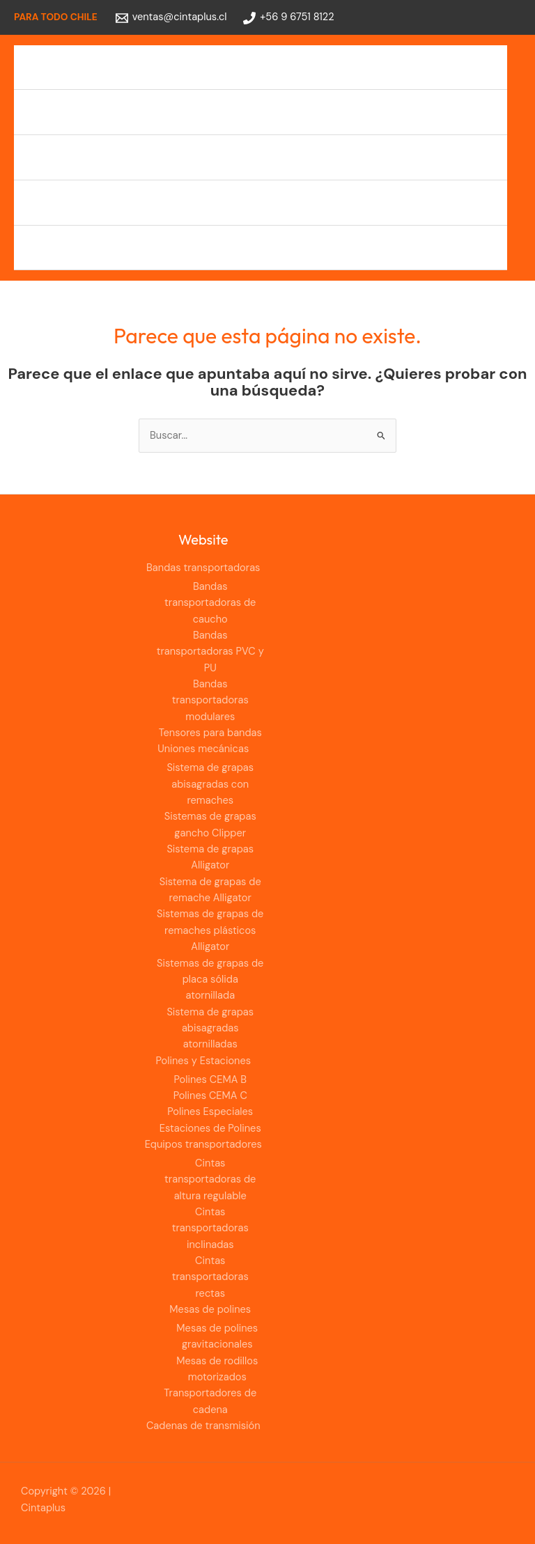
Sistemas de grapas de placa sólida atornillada (210, 980)
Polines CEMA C (210, 1095)
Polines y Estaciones (76, 157)
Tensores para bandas (210, 733)
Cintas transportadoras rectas (210, 1277)
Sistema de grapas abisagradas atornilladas (210, 1029)
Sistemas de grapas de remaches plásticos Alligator (210, 930)
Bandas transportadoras (86, 67)
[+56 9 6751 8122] (288, 18)
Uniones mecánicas (74, 111)
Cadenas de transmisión (86, 247)
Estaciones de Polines (210, 1128)
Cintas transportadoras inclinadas (210, 1228)
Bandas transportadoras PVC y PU (210, 652)
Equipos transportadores (87, 202)
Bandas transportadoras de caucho (210, 603)
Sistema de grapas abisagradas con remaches (210, 784)
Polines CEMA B (210, 1079)
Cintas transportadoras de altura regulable (210, 1180)
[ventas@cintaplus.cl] (171, 18)
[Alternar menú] (484, 67)
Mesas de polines (210, 1309)
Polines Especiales (210, 1111)
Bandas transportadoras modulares (210, 701)
